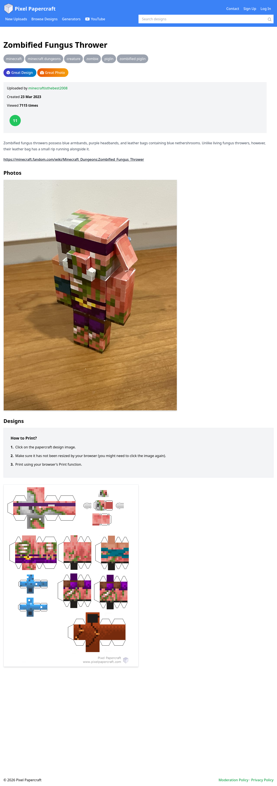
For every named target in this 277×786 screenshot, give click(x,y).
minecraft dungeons (44, 58)
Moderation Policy (233, 780)
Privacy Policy (262, 780)
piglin (108, 58)
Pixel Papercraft (29, 8)
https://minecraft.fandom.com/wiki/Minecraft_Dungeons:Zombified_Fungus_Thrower (73, 159)
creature (73, 58)
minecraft (14, 58)
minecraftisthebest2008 (48, 88)
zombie (92, 58)
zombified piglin (132, 58)
